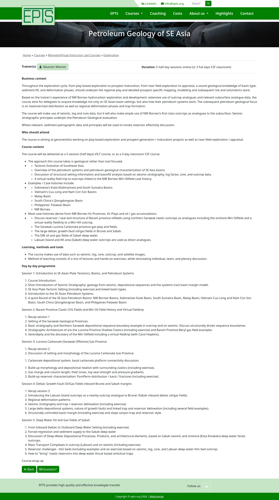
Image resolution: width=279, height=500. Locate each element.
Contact (247, 15)
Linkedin (149, 4)
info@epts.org (172, 4)
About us (197, 15)
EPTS (114, 15)
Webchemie (157, 496)
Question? (48, 469)
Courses (133, 15)
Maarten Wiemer (52, 67)
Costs (177, 15)
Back (29, 469)
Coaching (158, 15)
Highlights (224, 15)
